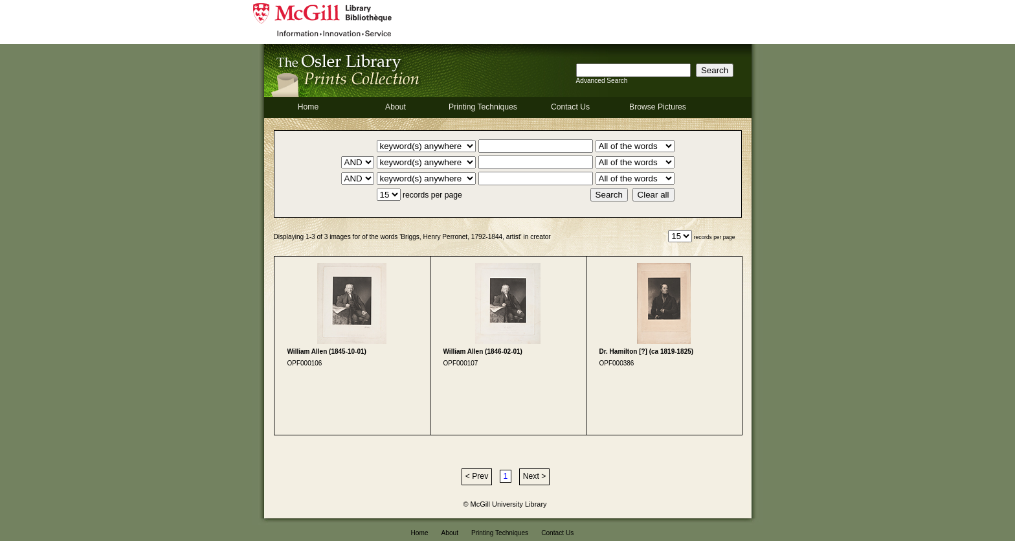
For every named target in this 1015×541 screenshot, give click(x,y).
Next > (534, 476)
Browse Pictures (657, 106)
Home (308, 106)
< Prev (476, 476)
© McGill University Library (505, 504)
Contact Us (570, 106)
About (395, 106)
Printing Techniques (483, 106)
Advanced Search (602, 80)
